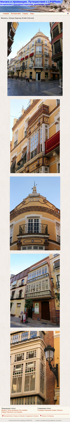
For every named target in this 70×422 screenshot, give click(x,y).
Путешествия (16, 13)
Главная (6, 13)
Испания (22, 416)
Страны (25, 13)
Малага (36, 416)
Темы (32, 13)
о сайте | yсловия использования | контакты (48, 420)
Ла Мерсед (50, 416)
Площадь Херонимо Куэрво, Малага (50, 410)
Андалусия (29, 416)
